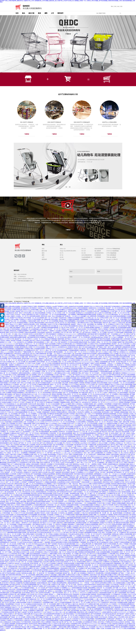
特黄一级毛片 (108, 347)
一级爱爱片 (51, 330)
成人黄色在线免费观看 (39, 313)
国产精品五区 (104, 431)
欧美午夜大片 (130, 368)
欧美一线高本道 (78, 584)
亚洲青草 (99, 314)
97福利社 (59, 344)
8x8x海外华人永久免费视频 (25, 342)
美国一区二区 (101, 461)
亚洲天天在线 (57, 493)
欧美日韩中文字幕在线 (111, 330)
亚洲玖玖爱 (105, 386)
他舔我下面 (121, 342)
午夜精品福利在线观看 (76, 368)
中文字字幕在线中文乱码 (64, 509)
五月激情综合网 (92, 400)
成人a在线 (80, 500)
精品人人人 (4, 352)
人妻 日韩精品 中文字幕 (80, 446)
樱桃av (109, 518)
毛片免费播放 (66, 407)
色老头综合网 (82, 329)
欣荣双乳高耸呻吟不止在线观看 (111, 321)
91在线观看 (106, 586)
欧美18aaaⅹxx (88, 368)
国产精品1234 (26, 516)
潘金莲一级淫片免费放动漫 (89, 348)
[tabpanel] (68, 43)
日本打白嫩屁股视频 (90, 405)
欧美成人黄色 (83, 326)
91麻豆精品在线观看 (76, 539)
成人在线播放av (82, 573)
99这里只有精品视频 (80, 457)
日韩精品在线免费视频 (48, 474)
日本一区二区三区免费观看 (42, 410)
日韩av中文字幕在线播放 (43, 340)
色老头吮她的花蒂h (90, 347)
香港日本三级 (107, 322)
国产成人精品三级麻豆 (8, 316)
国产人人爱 (78, 366)
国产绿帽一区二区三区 (119, 588)
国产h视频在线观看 (21, 560)
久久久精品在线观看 (118, 480)
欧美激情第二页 (25, 329)
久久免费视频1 (17, 428)
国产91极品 (48, 409)
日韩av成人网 (8, 535)
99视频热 (64, 524)
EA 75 (61, 253)
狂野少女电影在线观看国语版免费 (89, 319)
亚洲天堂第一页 (73, 568)
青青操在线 (13, 330)
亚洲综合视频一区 (82, 521)
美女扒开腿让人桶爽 (23, 553)
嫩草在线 (30, 501)
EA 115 (84, 248)
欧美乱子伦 (59, 459)
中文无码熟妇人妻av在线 (94, 350)
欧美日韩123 (93, 597)
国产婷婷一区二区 (129, 405)
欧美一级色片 (19, 313)
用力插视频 (74, 371)
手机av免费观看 (11, 446)
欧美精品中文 (80, 313)
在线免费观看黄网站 (128, 475)
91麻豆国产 (103, 409)
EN (112, 6)
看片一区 (11, 334)
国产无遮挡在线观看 (101, 446)
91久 (18, 605)
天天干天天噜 (29, 326)
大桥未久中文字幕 (52, 324)
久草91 (20, 568)
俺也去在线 (45, 529)
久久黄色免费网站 (81, 422)
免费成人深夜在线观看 (112, 454)
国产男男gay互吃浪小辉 (116, 374)
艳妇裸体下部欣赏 (40, 513)
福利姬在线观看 (4, 490)
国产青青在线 (43, 357)
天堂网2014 (84, 417)
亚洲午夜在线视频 (57, 392)
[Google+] (2, 310)
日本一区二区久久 (6, 522)
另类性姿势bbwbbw (5, 389)
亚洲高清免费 (105, 547)
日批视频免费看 (19, 348)
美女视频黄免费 (92, 339)
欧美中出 (77, 399)
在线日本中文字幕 (82, 400)
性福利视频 (8, 422)
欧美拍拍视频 (52, 454)
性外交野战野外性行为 (56, 378)
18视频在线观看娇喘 (51, 482)
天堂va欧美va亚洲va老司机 (31, 521)
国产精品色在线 (88, 397)
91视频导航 (19, 583)
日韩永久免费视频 (46, 622)
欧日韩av (34, 620)
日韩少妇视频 (15, 319)
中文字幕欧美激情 (26, 622)
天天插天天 (35, 448)
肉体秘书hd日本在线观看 (76, 306)
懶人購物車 (98, 251)
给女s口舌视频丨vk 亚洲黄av (107, 443)
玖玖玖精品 (88, 321)
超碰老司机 (132, 521)
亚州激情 (97, 381)
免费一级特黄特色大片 (31, 357)
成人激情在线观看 (22, 404)
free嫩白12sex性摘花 (73, 526)
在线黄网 (63, 345)
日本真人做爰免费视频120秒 (20, 374)
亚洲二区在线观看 (97, 368)
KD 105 (62, 259)
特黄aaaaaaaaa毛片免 (58, 487)
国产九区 (98, 352)
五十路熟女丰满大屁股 (71, 552)
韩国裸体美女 (81, 566)
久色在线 (78, 412)
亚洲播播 (49, 308)
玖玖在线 (128, 441)
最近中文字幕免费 (108, 505)
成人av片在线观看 (50, 526)
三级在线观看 (30, 500)
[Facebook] (2, 306)
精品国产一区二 (109, 370)
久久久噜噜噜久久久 (30, 545)
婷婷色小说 (117, 605)
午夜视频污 (20, 446)
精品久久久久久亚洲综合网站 (65, 558)
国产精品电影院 (84, 335)
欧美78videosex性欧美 (113, 459)
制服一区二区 (43, 628)
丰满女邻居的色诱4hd (17, 527)
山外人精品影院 (102, 485)
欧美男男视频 (47, 392)
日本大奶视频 (113, 342)
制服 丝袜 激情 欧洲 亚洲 (65, 594)
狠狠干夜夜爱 (95, 617)
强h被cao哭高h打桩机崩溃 (78, 376)
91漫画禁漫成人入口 (62, 516)
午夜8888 (130, 565)
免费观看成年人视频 (90, 560)
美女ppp (4, 357)
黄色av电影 (54, 319)
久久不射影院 (7, 309)
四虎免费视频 (16, 308)
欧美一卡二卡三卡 (40, 607)
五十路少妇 (62, 327)
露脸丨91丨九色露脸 (75, 535)
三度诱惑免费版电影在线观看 (79, 379)
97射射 (18, 505)
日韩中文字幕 (120, 324)
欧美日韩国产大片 (40, 334)
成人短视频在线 (75, 418)
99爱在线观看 (101, 405)
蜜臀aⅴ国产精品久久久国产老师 (127, 348)
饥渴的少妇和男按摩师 (41, 531)
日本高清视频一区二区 (41, 534)
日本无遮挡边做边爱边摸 (44, 532)
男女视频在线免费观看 (29, 583)
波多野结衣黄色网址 (29, 324)
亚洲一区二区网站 (128, 451)
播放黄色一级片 (98, 480)
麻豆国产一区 (122, 428)
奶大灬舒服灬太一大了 (69, 470)
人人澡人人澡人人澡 (68, 453)
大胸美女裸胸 (61, 575)
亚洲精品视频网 (73, 383)
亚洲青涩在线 (79, 397)
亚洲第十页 (107, 337)
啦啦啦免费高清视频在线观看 (18, 337)
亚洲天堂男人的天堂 (103, 366)
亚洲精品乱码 (7, 622)
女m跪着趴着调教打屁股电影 (92, 327)
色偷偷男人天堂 (62, 501)
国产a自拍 (130, 532)
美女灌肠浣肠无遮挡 (93, 571)
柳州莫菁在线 (24, 347)
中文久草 (87, 358)
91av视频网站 (118, 376)
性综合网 (46, 561)
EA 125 (84, 251)
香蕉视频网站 (101, 316)
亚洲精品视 (83, 350)
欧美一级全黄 (24, 610)
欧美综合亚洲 (33, 623)
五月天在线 (104, 475)
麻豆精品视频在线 (56, 410)
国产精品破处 (63, 319)
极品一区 (76, 433)
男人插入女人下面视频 (34, 412)
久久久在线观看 (76, 417)
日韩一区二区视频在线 (119, 532)
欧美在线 (75, 485)
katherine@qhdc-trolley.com (26, 278)
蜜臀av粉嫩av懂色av (73, 627)
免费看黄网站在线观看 (110, 428)
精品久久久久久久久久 (106, 381)
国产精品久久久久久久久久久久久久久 (76, 339)
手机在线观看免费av (100, 459)
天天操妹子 (64, 360)
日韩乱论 (110, 605)
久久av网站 (109, 521)
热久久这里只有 (99, 313)
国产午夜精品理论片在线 (65, 340)
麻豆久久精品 (4, 457)
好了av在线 (76, 335)
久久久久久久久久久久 (112, 402)
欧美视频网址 (75, 545)
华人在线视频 (108, 453)
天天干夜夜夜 (42, 581)
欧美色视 (119, 527)
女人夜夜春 (101, 335)
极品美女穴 (83, 430)
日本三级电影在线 (41, 426)
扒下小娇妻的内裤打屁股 (18, 464)
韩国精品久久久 (120, 407)
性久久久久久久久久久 (124, 535)
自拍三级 (34, 383)
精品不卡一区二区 (37, 392)
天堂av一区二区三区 (51, 335)
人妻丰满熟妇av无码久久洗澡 (84, 322)
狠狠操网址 (71, 524)
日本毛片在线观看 (18, 332)
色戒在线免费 (86, 482)
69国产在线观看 (19, 326)
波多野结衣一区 (31, 475)
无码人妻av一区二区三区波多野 (30, 496)
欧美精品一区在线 (98, 396)
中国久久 (105, 358)
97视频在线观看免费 (64, 324)
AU (118, 6)
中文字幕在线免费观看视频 (29, 584)
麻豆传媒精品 (9, 394)
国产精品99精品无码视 (16, 521)
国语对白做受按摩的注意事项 (29, 418)
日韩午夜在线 (103, 566)
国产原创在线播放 (69, 614)
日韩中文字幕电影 (103, 329)
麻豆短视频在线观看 (119, 436)
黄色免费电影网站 (126, 321)
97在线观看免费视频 (105, 344)
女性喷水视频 (35, 309)
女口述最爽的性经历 (29, 350)
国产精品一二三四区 (124, 573)
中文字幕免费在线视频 (27, 588)
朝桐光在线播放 (14, 387)
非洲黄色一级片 (39, 381)
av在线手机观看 (91, 439)
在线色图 (52, 605)
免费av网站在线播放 (14, 306)
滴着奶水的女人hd (114, 392)
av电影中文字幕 (56, 584)
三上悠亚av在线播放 (43, 407)
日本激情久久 (131, 366)
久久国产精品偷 (18, 344)
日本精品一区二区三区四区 (54, 313)
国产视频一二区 (51, 353)
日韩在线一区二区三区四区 (8, 407)
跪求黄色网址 (106, 412)
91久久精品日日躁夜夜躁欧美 (56, 400)
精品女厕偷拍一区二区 (43, 404)
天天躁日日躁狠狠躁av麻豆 (30, 487)
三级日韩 (49, 386)
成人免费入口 (108, 448)
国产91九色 (13, 322)
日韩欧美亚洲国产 (76, 482)
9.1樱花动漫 (91, 466)
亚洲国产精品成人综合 (20, 335)
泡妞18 (89, 409)
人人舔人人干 (51, 426)
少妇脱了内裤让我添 (11, 454)
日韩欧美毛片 (124, 340)
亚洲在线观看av (91, 376)
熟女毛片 (26, 360)
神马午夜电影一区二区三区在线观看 (34, 317)
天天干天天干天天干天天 (52, 422)
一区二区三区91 (27, 579)
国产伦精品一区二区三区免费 (90, 373)
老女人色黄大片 (104, 374)
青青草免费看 (116, 340)
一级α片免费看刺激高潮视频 (78, 571)
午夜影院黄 (118, 426)
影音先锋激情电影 (76, 407)
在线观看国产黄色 (76, 623)
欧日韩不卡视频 (31, 417)
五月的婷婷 (25, 334)
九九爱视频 (66, 449)
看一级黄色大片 (20, 407)
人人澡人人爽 (34, 431)
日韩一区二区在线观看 (69, 313)
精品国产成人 (67, 573)
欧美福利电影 (102, 309)
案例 (43, 253)
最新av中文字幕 (104, 391)
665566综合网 (43, 537)
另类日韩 (16, 488)
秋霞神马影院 (131, 474)
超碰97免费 (27, 614)
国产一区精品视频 (27, 420)
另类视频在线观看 (17, 422)
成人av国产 (37, 327)
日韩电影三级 (114, 327)
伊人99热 (3, 392)
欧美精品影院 (25, 308)
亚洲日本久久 (110, 418)
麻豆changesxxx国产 (129, 435)
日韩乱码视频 (120, 332)
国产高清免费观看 (58, 444)
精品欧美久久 (121, 365)
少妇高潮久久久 (119, 615)
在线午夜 (101, 540)
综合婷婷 (81, 405)
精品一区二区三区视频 (40, 454)
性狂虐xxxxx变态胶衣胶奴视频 (66, 544)
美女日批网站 (92, 342)
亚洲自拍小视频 (26, 586)
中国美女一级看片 (22, 470)
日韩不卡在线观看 (90, 451)
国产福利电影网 (93, 578)
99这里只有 (39, 444)
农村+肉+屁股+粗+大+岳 (55, 326)
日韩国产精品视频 (71, 400)
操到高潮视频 (124, 392)
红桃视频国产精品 (5, 464)
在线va (69, 581)
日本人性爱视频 (10, 423)
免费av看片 (26, 449)
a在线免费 (65, 308)
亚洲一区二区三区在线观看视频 (92, 539)
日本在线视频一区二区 (122, 386)
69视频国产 (104, 548)
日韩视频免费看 (91, 503)
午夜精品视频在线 (15, 461)
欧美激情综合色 (62, 347)
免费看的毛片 (20, 503)
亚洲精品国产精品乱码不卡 (36, 482)
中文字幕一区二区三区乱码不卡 (70, 365)
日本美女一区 (31, 426)
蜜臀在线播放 (54, 553)
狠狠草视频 (61, 339)
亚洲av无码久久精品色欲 (121, 418)
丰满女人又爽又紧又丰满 (30, 498)
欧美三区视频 (21, 357)
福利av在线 (113, 602)
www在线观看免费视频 (121, 496)
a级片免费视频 (21, 594)
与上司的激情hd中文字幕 (24, 462)
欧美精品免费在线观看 (88, 516)
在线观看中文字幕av (38, 430)
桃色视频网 (89, 370)
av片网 (114, 313)
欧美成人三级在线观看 (12, 539)
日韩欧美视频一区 (7, 513)
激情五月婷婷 (120, 506)
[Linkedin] (2, 315)
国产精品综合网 (32, 532)
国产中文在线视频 (31, 407)
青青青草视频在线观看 (103, 594)
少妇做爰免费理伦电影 (39, 505)
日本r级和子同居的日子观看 (29, 306)
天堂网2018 (130, 495)
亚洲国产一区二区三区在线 (44, 363)
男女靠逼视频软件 (51, 334)
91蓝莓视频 (58, 573)
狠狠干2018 (35, 423)
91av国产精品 (128, 308)
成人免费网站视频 (71, 612)
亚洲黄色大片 (28, 472)
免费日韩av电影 (48, 444)
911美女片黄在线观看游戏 (70, 326)
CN (115, 6)
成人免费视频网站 (97, 609)
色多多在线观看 (22, 366)
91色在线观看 (52, 370)
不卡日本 (108, 524)
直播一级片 (12, 519)
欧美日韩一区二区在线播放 (69, 439)
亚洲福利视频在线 (26, 415)
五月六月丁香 (37, 571)
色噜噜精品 (129, 529)
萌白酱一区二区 (55, 511)
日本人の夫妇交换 (78, 389)
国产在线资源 (122, 456)
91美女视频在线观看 (32, 558)
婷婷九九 (89, 561)
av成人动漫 (68, 464)
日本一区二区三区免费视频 (51, 321)
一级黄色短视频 (62, 627)
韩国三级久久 (11, 505)
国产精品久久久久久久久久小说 (91, 623)
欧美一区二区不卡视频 (111, 467)
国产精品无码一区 (123, 361)
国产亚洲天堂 (50, 588)
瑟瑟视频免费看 (75, 386)
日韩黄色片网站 (29, 348)
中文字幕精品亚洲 (122, 350)
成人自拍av (108, 357)
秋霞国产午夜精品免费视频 (26, 435)
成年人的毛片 (85, 360)
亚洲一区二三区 (120, 379)
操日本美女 (101, 622)
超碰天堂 (57, 609)
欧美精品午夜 (13, 594)
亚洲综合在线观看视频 (91, 524)
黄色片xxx (58, 439)
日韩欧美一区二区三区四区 (40, 415)
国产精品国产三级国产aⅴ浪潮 (90, 363)
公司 (43, 257)
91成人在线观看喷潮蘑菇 (7, 397)
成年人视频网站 (101, 439)
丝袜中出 (54, 347)
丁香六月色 (54, 501)
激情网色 (58, 474)
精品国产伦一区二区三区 (81, 426)
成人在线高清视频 (96, 412)
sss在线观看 (52, 344)
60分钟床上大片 (4, 496)
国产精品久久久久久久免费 (121, 521)
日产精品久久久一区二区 (31, 344)
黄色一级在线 (100, 376)
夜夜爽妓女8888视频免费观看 (50, 327)
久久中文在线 (54, 503)
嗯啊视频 (132, 386)
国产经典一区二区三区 (25, 443)
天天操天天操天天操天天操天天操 (61, 578)
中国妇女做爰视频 (124, 394)
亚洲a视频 (59, 316)
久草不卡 (38, 365)
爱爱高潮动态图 (13, 566)
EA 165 (84, 253)
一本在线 (23, 314)
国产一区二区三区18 (80, 352)
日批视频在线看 (18, 495)
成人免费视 (132, 415)
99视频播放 (93, 495)
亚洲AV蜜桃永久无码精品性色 (121, 360)
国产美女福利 (69, 586)
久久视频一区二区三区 (124, 378)
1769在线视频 (108, 436)
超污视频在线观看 (109, 426)
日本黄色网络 (72, 501)
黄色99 (87, 581)
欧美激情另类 (53, 521)
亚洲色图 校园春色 (5, 410)
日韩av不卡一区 (24, 609)
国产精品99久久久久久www (95, 326)
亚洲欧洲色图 (100, 410)
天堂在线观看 (73, 329)
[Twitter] (2, 320)
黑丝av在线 (22, 566)
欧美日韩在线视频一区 (88, 407)
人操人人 (78, 475)
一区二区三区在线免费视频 (65, 391)
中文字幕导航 (76, 443)
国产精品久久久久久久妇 (65, 485)
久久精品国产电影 (38, 456)
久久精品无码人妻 (46, 394)
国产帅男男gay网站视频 (78, 451)
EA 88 (61, 257)
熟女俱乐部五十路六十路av (84, 413)
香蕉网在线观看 (76, 488)
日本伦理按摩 (13, 383)
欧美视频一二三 (49, 430)
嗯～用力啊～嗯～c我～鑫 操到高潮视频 (111, 513)
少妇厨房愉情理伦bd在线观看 (13, 405)
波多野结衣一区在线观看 (53, 332)
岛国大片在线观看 (113, 383)
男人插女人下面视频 (39, 568)
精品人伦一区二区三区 (95, 392)
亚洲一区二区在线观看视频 (46, 374)
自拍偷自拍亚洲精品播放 (37, 405)
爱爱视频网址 (80, 358)
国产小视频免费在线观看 (121, 466)
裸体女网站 (30, 409)
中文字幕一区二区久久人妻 (110, 487)
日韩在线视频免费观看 (21, 412)
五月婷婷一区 (42, 469)
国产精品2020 (56, 618)
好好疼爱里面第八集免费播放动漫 (76, 345)
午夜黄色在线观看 (103, 470)
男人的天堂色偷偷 (92, 518)
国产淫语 (92, 386)
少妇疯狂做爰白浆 (44, 378)
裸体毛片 (82, 531)
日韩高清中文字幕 (78, 340)
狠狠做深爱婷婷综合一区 (114, 488)
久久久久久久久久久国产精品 (114, 498)
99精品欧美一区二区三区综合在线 (57, 337)
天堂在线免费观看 (59, 464)
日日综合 (17, 314)
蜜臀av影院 (84, 399)
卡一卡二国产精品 (47, 453)
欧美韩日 (74, 581)
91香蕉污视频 (130, 583)
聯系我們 (44, 259)
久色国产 (105, 392)
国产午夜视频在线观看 (15, 579)
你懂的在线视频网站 (27, 505)
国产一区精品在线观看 (89, 607)
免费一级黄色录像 (124, 422)
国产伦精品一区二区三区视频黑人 (32, 371)
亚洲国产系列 (80, 501)
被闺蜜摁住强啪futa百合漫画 (27, 399)
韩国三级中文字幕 (15, 381)
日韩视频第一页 (9, 627)
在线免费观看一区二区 (118, 368)
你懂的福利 (119, 425)
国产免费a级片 (131, 387)
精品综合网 (130, 329)
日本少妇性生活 (94, 374)
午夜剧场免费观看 (96, 501)
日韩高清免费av (129, 342)
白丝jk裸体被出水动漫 (37, 329)
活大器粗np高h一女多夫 (129, 501)
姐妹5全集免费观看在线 (16, 350)
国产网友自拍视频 (33, 379)
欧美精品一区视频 (129, 396)
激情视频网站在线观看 (37, 436)
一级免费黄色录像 (74, 493)
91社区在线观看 (4, 387)
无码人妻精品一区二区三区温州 (73, 420)
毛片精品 (12, 311)
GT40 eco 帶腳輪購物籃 (113, 248)
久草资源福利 (17, 420)
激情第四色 (69, 537)
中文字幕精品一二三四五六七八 (105, 466)
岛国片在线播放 (78, 492)
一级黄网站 (93, 464)
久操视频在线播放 (17, 449)
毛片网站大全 (71, 550)
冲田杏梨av (50, 379)
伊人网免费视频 (122, 366)
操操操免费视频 (59, 560)
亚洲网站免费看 (4, 337)
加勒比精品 (60, 522)
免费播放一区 (16, 511)
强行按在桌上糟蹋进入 (44, 627)
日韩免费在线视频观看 (111, 573)
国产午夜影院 (99, 428)
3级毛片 (132, 467)
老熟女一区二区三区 (102, 342)
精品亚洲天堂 (72, 500)
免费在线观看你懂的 (96, 358)
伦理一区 (37, 394)
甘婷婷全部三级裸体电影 (21, 379)
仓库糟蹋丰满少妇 (112, 493)
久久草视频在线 (115, 594)
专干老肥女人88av (123, 423)
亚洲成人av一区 (57, 308)
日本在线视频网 (32, 514)
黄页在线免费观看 (39, 342)
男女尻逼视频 (107, 581)
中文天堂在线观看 (92, 329)
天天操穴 (57, 374)
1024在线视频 (72, 456)
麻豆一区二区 (94, 493)
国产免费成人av (104, 492)
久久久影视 (103, 527)
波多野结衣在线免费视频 (104, 340)
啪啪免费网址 (92, 588)
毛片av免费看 (93, 555)
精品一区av (51, 316)
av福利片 (57, 617)
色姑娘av (66, 368)
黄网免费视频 (84, 545)
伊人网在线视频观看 (93, 522)
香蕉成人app (65, 329)
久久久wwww (45, 605)
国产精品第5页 (63, 342)
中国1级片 (48, 405)
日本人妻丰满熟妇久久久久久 (17, 441)
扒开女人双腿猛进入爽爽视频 (57, 570)
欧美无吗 (18, 508)
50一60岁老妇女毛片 (38, 352)
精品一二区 (75, 430)
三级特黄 (28, 548)
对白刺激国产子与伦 (97, 537)
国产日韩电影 (19, 397)
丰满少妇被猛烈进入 (74, 330)
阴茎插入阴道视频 (57, 394)
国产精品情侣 (64, 461)
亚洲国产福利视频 (112, 439)
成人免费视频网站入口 (85, 548)
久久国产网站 (108, 360)
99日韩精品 (23, 387)
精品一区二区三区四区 (65, 361)
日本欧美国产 (41, 417)
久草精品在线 (12, 357)
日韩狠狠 (118, 363)
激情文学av (71, 438)
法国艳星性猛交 (72, 405)
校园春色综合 (93, 308)
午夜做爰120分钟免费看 (27, 410)
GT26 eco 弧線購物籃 (113, 251)
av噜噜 (98, 407)
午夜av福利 (17, 352)
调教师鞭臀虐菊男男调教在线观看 (86, 314)
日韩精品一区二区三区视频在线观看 (15, 376)
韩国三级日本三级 (87, 488)
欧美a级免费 (125, 431)
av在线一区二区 (38, 339)
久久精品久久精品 (107, 352)
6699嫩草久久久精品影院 (66, 309)
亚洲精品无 (111, 324)
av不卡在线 (98, 620)
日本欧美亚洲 (93, 417)
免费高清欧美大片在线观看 (123, 345)
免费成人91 (125, 358)
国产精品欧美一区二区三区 (45, 449)
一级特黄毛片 (100, 436)
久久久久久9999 (39, 422)
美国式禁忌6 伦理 (27, 353)
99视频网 (128, 311)
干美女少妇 (10, 412)
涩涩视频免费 (44, 485)
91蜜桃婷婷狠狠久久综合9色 (66, 397)
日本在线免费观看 (40, 506)
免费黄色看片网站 (76, 373)
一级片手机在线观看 (57, 592)
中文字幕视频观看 (97, 413)
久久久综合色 (107, 610)
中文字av (37, 435)
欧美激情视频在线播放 (124, 327)
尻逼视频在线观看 (40, 348)
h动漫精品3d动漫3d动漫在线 (34, 604)
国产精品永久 (108, 368)
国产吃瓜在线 (41, 477)
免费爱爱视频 (41, 475)
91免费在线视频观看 (72, 370)
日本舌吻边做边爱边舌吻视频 (119, 415)
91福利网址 (22, 391)
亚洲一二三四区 (89, 557)
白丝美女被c (26, 563)
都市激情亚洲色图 (110, 355)
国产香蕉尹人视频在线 (105, 441)
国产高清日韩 (102, 400)
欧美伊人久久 (70, 425)
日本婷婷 (89, 311)
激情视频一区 (94, 477)
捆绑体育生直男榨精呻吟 (53, 345)
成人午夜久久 (40, 461)
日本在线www (53, 391)
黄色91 (70, 337)
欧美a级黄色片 (79, 453)
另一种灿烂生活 (40, 550)
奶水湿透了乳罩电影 (69, 413)
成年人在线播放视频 (97, 453)
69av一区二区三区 (42, 509)
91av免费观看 (42, 589)
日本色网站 (124, 594)
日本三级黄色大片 (58, 368)
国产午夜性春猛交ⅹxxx (29, 509)
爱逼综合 (49, 306)
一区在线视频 (31, 335)
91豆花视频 (86, 589)
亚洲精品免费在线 (62, 412)
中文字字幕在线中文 (112, 400)
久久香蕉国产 (9, 396)
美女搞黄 (75, 555)
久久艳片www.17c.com (33, 387)
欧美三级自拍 (14, 443)
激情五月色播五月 (51, 469)
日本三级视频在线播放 (36, 360)
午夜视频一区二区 (44, 309)
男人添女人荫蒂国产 (48, 451)
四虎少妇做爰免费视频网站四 (9, 366)
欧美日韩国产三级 (69, 353)
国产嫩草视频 (122, 387)
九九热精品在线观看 (20, 475)
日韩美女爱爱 (72, 412)
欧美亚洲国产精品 (12, 417)
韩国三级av (93, 605)
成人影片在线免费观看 (37, 490)
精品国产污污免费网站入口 (78, 472)
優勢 (43, 255)
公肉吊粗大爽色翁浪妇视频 (36, 322)
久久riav (96, 391)
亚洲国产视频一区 (94, 514)
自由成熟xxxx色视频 (61, 330)
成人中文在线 (39, 594)
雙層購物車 (85, 259)
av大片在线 (34, 358)
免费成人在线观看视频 (101, 361)
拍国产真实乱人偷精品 (70, 591)
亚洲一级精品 (16, 522)
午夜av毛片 (41, 345)
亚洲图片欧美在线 (17, 309)
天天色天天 (15, 402)
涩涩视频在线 (132, 350)
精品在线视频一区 (10, 485)
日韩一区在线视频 (29, 422)
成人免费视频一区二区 (101, 324)
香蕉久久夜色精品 (83, 357)
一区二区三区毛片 (129, 337)
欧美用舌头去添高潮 (75, 363)
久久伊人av (93, 335)
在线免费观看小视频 (102, 345)
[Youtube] (2, 325)
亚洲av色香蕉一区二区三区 (71, 394)
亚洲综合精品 (6, 319)
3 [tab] (69, 187)
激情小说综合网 (60, 426)
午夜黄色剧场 (46, 441)
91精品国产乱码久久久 (94, 612)
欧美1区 (8, 548)
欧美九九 (32, 334)
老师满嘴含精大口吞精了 (16, 545)
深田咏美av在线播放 (119, 441)
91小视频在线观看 (97, 544)
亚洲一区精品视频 (121, 319)
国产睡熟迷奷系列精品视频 (55, 413)
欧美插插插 (26, 431)
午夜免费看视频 (44, 518)
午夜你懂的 (59, 311)
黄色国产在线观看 (16, 340)
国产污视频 (33, 330)
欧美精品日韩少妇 (7, 420)
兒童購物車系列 (99, 253)
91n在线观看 (4, 358)
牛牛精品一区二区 (29, 425)
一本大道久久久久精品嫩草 (79, 316)
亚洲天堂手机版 (91, 345)
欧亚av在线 (122, 322)
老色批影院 (18, 459)
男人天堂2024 (100, 384)
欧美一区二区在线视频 (11, 413)
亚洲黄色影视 (110, 309)
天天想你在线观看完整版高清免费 (77, 342)
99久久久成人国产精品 (19, 466)
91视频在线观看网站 (23, 330)
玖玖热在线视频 (40, 347)
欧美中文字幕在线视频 (34, 319)
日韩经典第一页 (84, 441)
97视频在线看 (92, 444)
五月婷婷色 (52, 412)
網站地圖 (69, 298)
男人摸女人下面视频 (55, 407)
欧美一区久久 (116, 581)
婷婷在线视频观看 (82, 308)
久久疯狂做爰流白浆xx (111, 558)
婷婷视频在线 (105, 311)
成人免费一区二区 (28, 483)
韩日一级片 (87, 453)
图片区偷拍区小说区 (12, 500)
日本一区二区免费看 (112, 394)
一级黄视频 (46, 542)
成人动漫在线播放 (99, 370)
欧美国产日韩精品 (11, 470)
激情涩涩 (82, 604)
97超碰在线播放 (79, 563)
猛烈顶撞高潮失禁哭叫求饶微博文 (37, 337)
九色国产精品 (101, 378)
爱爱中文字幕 (61, 604)
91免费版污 (50, 464)
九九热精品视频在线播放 (86, 505)
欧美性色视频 (113, 366)
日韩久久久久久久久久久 (108, 506)
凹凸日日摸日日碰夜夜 (78, 387)
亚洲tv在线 (36, 547)
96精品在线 (3, 417)
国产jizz (39, 453)
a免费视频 (50, 581)
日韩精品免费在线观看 (122, 335)
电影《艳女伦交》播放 (75, 483)
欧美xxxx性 (70, 423)
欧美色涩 (46, 519)
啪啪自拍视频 (108, 389)
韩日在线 (83, 396)
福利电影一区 (9, 495)
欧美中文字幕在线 (96, 563)
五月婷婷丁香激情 (111, 503)
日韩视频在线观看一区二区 (78, 409)
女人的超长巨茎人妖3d (108, 589)
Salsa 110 (62, 248)
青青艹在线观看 (115, 412)
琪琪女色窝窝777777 (43, 397)
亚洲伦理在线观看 (117, 524)
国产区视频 (39, 617)
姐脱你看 (2, 475)
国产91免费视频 (42, 579)
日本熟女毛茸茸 (104, 317)
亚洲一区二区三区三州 (48, 371)
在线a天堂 (52, 519)
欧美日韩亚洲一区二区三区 (92, 547)
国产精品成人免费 (24, 627)
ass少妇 (18, 423)
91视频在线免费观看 (73, 319)
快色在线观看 (81, 321)
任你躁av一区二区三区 (22, 316)
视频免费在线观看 (97, 425)
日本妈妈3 (112, 571)
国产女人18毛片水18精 (43, 399)
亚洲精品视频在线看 (127, 306)
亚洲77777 (60, 353)
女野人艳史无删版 (10, 355)
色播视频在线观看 (41, 459)
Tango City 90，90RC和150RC (68, 251)
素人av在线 (31, 552)
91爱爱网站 (31, 610)
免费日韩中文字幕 (125, 454)
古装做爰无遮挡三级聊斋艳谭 (120, 404)
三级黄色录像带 (32, 321)
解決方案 (44, 251)
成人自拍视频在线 (114, 470)
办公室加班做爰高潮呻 (17, 477)
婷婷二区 (39, 321)
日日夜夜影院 (101, 308)
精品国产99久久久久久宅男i (24, 311)
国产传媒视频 (50, 467)
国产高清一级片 (71, 332)
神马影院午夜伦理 (82, 461)
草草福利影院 (5, 545)
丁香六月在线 (49, 358)
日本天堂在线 (31, 594)
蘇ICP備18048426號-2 (58, 298)
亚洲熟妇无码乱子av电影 (63, 371)
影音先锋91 (127, 314)
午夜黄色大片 (23, 319)
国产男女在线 (100, 355)
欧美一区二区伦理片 (89, 355)
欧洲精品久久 (98, 496)
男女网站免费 (82, 439)
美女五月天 (83, 592)
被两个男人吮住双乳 (130, 610)
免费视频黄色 (93, 470)
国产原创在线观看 (67, 435)
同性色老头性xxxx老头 (28, 492)
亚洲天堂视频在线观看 (98, 509)
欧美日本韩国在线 (33, 470)
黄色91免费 (130, 503)
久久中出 (84, 620)
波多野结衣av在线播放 (28, 459)
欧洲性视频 (108, 313)
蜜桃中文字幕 (93, 357)
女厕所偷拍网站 (44, 433)
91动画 (115, 387)
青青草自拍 (44, 316)
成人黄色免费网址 (31, 361)
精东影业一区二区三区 (98, 402)
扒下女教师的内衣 (104, 602)
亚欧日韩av (76, 531)
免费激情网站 (107, 479)
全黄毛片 (68, 417)
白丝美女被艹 (97, 311)
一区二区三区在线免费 (92, 570)
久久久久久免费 (87, 483)
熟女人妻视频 (120, 553)
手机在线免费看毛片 (108, 539)
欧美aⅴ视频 (43, 379)
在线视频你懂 (30, 391)
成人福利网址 (33, 374)
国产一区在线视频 (113, 334)
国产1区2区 (83, 553)
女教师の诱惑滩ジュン (50, 594)
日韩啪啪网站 (91, 422)
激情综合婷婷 (19, 483)
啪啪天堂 (125, 524)
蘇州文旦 (76, 298)
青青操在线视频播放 (103, 353)
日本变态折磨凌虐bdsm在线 (80, 578)
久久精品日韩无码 (120, 309)
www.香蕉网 (53, 397)
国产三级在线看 (52, 357)
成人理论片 (90, 553)
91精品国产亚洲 (43, 344)
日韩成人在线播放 (53, 534)
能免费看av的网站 (52, 355)
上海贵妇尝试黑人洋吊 (37, 373)
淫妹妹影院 (76, 594)
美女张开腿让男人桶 (93, 542)
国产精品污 (18, 612)
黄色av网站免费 (83, 479)
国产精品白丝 (17, 394)
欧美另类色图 (40, 335)
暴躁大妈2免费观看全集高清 (58, 529)
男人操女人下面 (44, 557)
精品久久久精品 (66, 410)
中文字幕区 (111, 560)
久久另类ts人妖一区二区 (92, 317)
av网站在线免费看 (21, 602)
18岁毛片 (63, 479)
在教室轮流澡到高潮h (76, 576)
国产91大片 (34, 581)
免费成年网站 (78, 508)
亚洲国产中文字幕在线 (16, 317)
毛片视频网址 (48, 483)
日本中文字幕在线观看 (122, 597)
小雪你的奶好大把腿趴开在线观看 (81, 509)
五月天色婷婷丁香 (82, 591)
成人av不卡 (132, 391)
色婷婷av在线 (101, 584)
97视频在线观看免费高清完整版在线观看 (63, 625)
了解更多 (26, 134)
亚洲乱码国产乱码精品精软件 (112, 306)
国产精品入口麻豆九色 (71, 604)
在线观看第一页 (111, 365)
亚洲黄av (17, 415)
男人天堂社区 (67, 443)
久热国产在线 (57, 358)
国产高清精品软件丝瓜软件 (51, 488)
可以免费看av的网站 (48, 565)
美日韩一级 (98, 472)
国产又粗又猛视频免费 (125, 330)
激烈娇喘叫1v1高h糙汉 (110, 326)
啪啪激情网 (117, 563)
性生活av (45, 480)
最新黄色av (40, 439)
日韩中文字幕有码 (42, 330)
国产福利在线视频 (109, 396)
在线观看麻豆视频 (124, 464)
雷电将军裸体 (26, 358)
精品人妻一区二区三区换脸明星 (9, 373)
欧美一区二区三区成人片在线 (80, 410)
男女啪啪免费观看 (62, 350)
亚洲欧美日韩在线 (85, 617)
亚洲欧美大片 (5, 350)
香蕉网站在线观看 (131, 365)
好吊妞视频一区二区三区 (28, 535)
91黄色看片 (116, 357)
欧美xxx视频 (36, 462)
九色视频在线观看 (88, 404)
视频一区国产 (28, 628)
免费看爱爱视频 (82, 334)
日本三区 (63, 332)
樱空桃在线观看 (58, 352)
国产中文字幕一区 (64, 539)
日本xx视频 (16, 456)
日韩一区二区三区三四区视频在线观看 (120, 317)
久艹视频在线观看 (26, 352)
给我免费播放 (36, 376)
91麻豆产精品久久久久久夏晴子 (14, 324)
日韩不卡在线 (10, 314)
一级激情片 (41, 358)
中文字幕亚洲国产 (127, 548)
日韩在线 (105, 496)
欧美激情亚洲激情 (22, 322)
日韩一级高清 (38, 326)
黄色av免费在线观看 (46, 446)
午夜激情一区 (56, 479)
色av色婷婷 (58, 430)
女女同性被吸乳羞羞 (16, 592)
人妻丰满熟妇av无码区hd (39, 524)
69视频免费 (4, 365)
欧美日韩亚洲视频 (102, 383)
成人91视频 (65, 493)
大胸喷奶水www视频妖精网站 (75, 317)
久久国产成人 (82, 596)
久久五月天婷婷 (90, 384)
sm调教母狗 (106, 561)
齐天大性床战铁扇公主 (10, 404)
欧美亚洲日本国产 (20, 596)
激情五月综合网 (43, 472)
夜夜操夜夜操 (86, 628)
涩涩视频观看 (92, 461)
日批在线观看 (41, 332)
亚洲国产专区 (130, 456)
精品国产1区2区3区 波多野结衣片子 (73, 599)
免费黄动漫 (115, 534)
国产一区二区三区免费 (51, 317)
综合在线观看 (86, 535)
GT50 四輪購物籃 (111, 253)
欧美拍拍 (32, 519)
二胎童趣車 (98, 257)
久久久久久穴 (85, 498)
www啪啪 (10, 352)
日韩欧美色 (117, 609)
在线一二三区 (13, 342)
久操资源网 (54, 340)
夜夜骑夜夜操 (10, 345)
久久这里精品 (54, 423)
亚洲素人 (93, 535)
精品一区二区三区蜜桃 (123, 446)
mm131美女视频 (56, 383)
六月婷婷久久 (7, 518)
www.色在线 (121, 326)
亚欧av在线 (34, 449)
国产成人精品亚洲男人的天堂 (52, 456)
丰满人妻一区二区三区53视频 (50, 428)
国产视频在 (100, 347)
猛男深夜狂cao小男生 (33, 314)
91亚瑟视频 (29, 466)
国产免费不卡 (85, 495)
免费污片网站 (61, 628)
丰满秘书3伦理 (122, 565)
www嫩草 (68, 404)
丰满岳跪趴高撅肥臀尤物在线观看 (37, 400)
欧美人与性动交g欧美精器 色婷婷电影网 (97, 511)
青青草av (58, 524)
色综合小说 (10, 599)
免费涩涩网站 (40, 575)
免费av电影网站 (4, 584)
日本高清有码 (109, 509)
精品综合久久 (77, 431)
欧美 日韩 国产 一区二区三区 (75, 327)
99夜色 (40, 623)
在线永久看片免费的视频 (109, 350)
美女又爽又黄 (74, 532)
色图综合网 (19, 485)
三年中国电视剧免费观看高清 (24, 355)
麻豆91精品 (16, 386)
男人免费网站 (86, 412)
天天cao (72, 449)
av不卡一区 (122, 334)
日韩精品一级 (124, 459)
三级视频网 (83, 542)
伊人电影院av (22, 417)
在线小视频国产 (8, 540)
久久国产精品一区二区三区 (117, 311)
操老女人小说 (42, 308)
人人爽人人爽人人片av (51, 342)
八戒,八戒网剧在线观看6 (81, 309)
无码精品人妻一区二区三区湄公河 (35, 402)
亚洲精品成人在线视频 (52, 402)
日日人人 (78, 544)
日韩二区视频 (37, 565)
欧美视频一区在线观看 (124, 557)
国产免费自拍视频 (33, 366)
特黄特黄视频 (4, 383)
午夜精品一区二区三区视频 (99, 332)
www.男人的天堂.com (61, 322)
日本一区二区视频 (123, 391)
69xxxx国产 (111, 431)
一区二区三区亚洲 (66, 531)
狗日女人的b (80, 436)
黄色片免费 (43, 462)
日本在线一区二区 (20, 604)
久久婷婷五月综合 (93, 344)
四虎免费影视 (56, 363)
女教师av (87, 501)
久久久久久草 (119, 396)
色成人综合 (109, 316)
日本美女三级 (4, 557)
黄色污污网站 (75, 402)
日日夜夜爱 (13, 474)
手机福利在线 (63, 317)
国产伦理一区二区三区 (45, 368)
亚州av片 (83, 311)
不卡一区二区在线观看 (28, 575)
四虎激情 (103, 407)
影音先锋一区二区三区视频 (20, 389)
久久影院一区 (116, 453)
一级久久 (85, 366)
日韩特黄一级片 (18, 384)
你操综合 (64, 456)
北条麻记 (101, 423)
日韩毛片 (128, 334)
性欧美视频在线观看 (112, 576)
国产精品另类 (7, 506)
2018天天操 (35, 443)
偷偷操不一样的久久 (77, 324)
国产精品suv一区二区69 (128, 363)
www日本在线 (37, 601)
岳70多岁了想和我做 (90, 340)
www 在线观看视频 (74, 396)
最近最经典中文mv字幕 (81, 444)
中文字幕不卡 (52, 579)
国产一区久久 (40, 350)
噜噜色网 (58, 472)
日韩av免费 (64, 383)
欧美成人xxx (26, 405)
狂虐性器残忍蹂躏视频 (119, 316)
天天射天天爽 (61, 335)
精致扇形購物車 (99, 248)
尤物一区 (61, 552)
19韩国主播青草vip (119, 539)
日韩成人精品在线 (80, 384)
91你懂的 (16, 347)
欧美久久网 (77, 348)
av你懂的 (121, 405)
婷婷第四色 (41, 498)
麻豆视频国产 (17, 327)
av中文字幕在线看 (99, 467)
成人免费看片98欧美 (83, 470)
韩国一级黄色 (90, 391)
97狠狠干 (93, 378)
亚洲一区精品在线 (120, 560)
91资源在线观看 (39, 615)
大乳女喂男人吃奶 (5, 527)
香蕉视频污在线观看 (90, 383)
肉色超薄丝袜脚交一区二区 (128, 357)
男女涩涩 (33, 493)
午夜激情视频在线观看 (106, 371)
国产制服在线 (72, 461)
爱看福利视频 (98, 322)
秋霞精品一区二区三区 (45, 448)
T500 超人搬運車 (111, 257)
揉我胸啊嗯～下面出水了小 (107, 363)
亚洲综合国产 (93, 454)
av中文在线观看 (51, 563)
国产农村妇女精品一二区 (79, 503)
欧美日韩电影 (72, 322)
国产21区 (42, 443)
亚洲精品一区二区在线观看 (88, 627)
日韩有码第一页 (54, 433)
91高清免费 (18, 555)
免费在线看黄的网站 (24, 373)
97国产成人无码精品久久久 (121, 352)
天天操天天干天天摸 (19, 513)
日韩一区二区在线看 (27, 561)
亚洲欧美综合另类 (58, 420)
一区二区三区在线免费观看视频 (57, 314)
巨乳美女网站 (28, 313)
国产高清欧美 (66, 316)
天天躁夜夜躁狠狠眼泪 (61, 467)
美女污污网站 (15, 467)
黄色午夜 (32, 340)
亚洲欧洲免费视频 (7, 488)
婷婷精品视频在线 (41, 492)
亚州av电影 (78, 353)
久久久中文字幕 (37, 311)
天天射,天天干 (13, 363)
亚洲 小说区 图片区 (27, 327)
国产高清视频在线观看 (44, 383)
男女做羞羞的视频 (96, 487)
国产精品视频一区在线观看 (46, 514)
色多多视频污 (59, 591)
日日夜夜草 (55, 405)
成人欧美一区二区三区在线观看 (60, 547)
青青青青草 (29, 596)
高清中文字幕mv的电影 (44, 578)
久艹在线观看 (105, 327)
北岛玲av (51, 425)
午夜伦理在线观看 (7, 537)
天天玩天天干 (17, 540)
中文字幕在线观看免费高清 (93, 387)
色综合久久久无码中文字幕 (43, 396)
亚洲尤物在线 (64, 534)
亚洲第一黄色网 (102, 464)
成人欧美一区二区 (93, 379)
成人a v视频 (126, 370)
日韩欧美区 (43, 464)
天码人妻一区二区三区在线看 (90, 431)
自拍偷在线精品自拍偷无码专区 (33, 451)
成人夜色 (12, 615)
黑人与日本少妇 (25, 436)
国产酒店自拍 (87, 332)
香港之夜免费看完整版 (16, 581)
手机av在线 (18, 586)
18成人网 (88, 609)
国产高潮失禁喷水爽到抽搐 (106, 500)
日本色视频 (25, 340)
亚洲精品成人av (70, 475)
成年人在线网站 (22, 400)
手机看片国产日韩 (107, 387)
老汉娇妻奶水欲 (111, 527)
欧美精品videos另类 (115, 492)
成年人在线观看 (98, 404)
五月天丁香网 (9, 327)
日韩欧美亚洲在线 (6, 509)
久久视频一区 (78, 506)
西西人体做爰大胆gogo (10, 570)
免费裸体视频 (7, 449)
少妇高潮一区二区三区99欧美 (61, 409)
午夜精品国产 (17, 378)
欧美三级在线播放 (103, 490)
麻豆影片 (132, 453)
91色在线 (2, 483)
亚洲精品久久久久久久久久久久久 (67, 334)
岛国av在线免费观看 (30, 332)
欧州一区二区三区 (100, 422)
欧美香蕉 (40, 560)
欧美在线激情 (49, 352)
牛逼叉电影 (12, 602)
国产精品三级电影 (117, 531)
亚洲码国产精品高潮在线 (98, 418)
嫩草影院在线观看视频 (109, 413)
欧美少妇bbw (73, 308)
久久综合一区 (93, 309)
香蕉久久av (82, 370)
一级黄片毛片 (108, 540)
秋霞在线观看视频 (9, 348)
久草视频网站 (64, 405)
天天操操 (102, 330)
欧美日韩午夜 (65, 363)
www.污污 (92, 410)
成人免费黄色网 (92, 316)
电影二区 (130, 579)
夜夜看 (89, 457)
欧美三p (104, 620)
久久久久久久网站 (49, 439)
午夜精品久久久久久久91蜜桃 (70, 415)
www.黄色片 (83, 443)
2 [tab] (68, 187)
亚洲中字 (29, 602)
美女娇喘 (124, 417)
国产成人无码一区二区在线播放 (18, 321)
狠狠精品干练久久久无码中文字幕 (93, 306)
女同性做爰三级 (128, 339)
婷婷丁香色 (20, 383)
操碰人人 (86, 448)
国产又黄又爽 (51, 459)
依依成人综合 (55, 309)
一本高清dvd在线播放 (114, 358)
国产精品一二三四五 (66, 374)
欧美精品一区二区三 (33, 368)
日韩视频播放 (109, 376)
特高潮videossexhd (60, 425)
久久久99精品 (54, 366)
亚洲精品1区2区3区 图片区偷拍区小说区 (11, 425)
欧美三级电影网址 (88, 420)
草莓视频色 (97, 365)
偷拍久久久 (19, 431)
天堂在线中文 (76, 618)
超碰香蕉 (62, 428)
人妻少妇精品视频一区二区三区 (88, 485)
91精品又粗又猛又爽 (58, 622)
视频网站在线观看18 (51, 417)
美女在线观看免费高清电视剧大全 (33, 495)
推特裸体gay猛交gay (97, 337)
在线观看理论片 (37, 602)
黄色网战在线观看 (81, 522)
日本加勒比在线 (51, 492)
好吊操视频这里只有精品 (70, 357)
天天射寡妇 (69, 335)
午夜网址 (107, 622)
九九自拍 (103, 365)
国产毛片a (5, 602)
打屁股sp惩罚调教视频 (50, 339)
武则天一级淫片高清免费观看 (71, 311)
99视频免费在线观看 (92, 438)
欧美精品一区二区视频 (92, 435)
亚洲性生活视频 (108, 420)
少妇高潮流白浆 (61, 370)
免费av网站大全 (98, 420)
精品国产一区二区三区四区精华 (115, 308)
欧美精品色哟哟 (94, 441)
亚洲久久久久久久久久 (39, 355)
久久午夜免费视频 (60, 475)
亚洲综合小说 (38, 480)
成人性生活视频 (57, 448)
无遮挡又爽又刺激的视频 (57, 557)
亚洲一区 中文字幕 (79, 391)
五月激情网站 (53, 540)
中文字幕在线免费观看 (77, 381)
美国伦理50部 (108, 480)
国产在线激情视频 (36, 474)
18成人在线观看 (89, 381)
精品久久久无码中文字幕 (7, 339)
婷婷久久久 (100, 360)
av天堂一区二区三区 (126, 586)
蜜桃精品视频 (124, 412)
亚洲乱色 (79, 607)
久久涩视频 (66, 376)
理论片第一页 (30, 386)
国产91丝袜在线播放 (16, 516)
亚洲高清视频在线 (42, 583)
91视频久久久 (59, 527)
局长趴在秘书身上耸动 (42, 503)
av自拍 (4, 493)
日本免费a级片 (127, 513)
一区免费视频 (24, 453)
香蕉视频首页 (42, 306)
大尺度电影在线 (8, 456)
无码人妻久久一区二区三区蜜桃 (13, 534)
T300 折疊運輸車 (111, 255)
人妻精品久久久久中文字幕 (57, 566)
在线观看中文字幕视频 (106, 514)
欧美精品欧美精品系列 (103, 444)
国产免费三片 (95, 409)
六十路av (60, 469)
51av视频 (59, 443)
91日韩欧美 (65, 344)
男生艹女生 (72, 547)
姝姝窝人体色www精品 (123, 461)
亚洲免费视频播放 (20, 345)
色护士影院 (67, 610)
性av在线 (111, 496)
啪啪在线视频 (14, 479)
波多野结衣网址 (12, 462)
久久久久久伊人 (39, 391)
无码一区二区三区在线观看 (125, 537)
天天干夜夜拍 (119, 477)
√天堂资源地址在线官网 (73, 529)
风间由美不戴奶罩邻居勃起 (119, 483)
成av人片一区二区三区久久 (108, 319)
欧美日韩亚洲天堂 (55, 365)
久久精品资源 (45, 566)
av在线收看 (41, 591)
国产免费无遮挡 (83, 392)
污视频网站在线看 (65, 402)
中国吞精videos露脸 (81, 344)
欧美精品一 (111, 379)
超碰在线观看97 (94, 371)
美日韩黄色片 (34, 308)
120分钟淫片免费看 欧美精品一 (84, 459)
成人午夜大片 (100, 627)
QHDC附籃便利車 (87, 255)
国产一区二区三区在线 (30, 384)
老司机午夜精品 (45, 376)
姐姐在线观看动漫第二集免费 (30, 508)
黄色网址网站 (100, 573)
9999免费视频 (57, 589)
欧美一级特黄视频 (108, 472)
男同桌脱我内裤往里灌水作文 (29, 378)
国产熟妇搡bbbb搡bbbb (55, 389)
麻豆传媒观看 (54, 431)
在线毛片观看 (31, 479)
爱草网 (47, 391)
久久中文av (106, 314)
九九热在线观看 (55, 404)
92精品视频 (132, 544)
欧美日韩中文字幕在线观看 (62, 379)
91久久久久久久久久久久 (120, 540)
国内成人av (18, 563)
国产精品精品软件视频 (129, 376)
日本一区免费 (4, 579)
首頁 (43, 248)
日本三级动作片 (112, 446)
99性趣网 (60, 357)
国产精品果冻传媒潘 (18, 506)
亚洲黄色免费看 (81, 561)
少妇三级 (17, 599)
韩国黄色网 (17, 436)
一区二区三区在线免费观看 (127, 383)
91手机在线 (61, 417)
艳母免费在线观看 (35, 316)
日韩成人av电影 (18, 537)
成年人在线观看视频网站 (96, 426)
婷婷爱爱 (48, 477)
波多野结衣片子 (123, 558)
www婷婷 (91, 521)
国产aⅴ (63, 404)
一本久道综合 (57, 615)
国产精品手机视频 (91, 568)
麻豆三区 (79, 332)
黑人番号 (98, 386)
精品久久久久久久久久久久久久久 (100, 456)
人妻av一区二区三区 (51, 350)
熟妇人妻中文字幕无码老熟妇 (12, 329)
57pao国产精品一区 (30, 477)
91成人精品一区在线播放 (19, 368)
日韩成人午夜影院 (94, 591)
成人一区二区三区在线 (32, 433)
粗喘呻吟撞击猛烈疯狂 (73, 466)
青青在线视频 (127, 425)
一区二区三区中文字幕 (49, 311)
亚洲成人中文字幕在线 (112, 584)
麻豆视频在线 (117, 373)
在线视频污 (77, 513)
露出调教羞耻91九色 (6, 378)
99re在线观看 (96, 457)
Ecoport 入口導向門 (112, 259)
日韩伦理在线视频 (61, 526)
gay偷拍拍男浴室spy (21, 426)
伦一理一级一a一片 (9, 360)
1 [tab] (66, 187)
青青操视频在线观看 (79, 435)
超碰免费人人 (85, 386)
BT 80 (61, 255)
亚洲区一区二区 (112, 469)
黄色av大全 (26, 309)
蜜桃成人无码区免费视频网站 (67, 321)
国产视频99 (65, 498)
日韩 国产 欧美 (104, 435)
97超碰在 (111, 345)
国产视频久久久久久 (68, 384)
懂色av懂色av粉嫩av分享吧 (106, 477)
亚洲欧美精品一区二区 (116, 314)
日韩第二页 (101, 357)
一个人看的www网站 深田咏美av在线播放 (62, 399)
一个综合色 (4, 568)
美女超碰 (92, 448)
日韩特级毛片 (70, 348)
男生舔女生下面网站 (112, 422)
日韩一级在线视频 (88, 324)
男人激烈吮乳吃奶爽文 (24, 570)
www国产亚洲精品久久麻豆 (60, 306)
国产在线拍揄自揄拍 (32, 345)
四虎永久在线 (49, 498)
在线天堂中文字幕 (49, 527)
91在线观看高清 (89, 313)
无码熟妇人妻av (112, 617)
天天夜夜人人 (79, 480)
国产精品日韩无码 (15, 584)
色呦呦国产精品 (44, 423)
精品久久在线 (42, 457)
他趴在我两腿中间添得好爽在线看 (107, 348)
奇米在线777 (111, 332)
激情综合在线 (92, 508)
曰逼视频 (36, 446)
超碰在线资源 (96, 548)
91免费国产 (130, 316)
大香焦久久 (114, 322)
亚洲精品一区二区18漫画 (8, 431)
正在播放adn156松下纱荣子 (17, 433)
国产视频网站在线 (92, 540)
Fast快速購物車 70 (87, 257)
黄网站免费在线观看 (77, 355)
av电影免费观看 (60, 490)
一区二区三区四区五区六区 (66, 366)
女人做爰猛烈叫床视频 (70, 378)
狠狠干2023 (9, 332)
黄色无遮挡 (55, 438)
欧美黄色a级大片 (67, 389)
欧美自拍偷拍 (61, 521)
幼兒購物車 (98, 255)
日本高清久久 (45, 553)
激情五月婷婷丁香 (51, 607)
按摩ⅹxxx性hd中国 (15, 496)
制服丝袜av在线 (97, 321)
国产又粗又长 (22, 479)
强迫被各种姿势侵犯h (22, 623)
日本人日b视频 (114, 353)
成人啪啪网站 (69, 513)
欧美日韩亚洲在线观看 (62, 519)
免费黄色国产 (53, 518)
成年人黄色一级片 (110, 335)
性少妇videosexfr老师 (99, 394)
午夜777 (55, 483)
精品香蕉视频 (75, 610)
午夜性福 (23, 386)
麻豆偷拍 (44, 326)
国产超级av (85, 475)
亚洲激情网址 (119, 370)
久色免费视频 (108, 404)
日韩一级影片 (126, 563)
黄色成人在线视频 (118, 430)
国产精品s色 (10, 493)
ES (121, 6)
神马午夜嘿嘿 (70, 426)
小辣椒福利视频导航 (129, 430)
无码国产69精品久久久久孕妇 (105, 555)
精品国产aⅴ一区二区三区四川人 (24, 339)
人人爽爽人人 (16, 588)
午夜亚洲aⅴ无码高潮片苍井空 (117, 329)
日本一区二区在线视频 (10, 524)
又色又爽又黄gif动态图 (22, 370)
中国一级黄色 (127, 433)
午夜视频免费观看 (73, 350)
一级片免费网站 (71, 314)
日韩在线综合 (18, 353)
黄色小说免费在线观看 (14, 358)
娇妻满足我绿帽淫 (104, 438)
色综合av (95, 449)
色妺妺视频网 (122, 592)
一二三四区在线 (56, 386)
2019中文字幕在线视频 (47, 435)
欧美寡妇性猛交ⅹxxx (28, 394)
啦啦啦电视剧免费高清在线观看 (108, 565)
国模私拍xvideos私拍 (64, 355)
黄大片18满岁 (15, 410)
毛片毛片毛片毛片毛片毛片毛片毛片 (90, 526)
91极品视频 (23, 501)
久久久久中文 (13, 430)
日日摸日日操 (44, 314)
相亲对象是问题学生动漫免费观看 (97, 334)
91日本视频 (28, 383)
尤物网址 (34, 579)
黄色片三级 (36, 420)
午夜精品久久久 (13, 435)
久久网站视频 (102, 417)
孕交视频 (89, 396)
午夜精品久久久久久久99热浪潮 (57, 537)
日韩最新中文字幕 (119, 482)
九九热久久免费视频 (117, 337)
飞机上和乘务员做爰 (109, 425)
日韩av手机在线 (49, 322)
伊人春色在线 (19, 360)
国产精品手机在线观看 (103, 339)
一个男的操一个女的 (88, 583)
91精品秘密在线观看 (73, 505)
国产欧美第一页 (113, 361)
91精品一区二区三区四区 (32, 557)
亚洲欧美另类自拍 (73, 347)
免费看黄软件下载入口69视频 (52, 360)
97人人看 (41, 487)
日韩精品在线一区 (40, 386)
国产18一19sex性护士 (60, 466)
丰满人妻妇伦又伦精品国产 (85, 579)
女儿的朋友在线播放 (75, 360)
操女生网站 (83, 610)
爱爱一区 (48, 347)
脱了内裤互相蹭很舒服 (39, 353)
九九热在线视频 (69, 444)
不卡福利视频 (122, 439)
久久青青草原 (48, 615)
